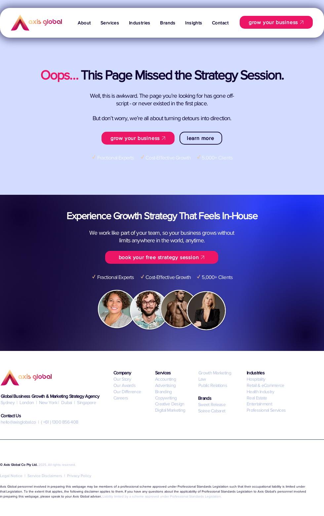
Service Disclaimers (44, 475)
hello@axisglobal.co (18, 422)
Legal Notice (11, 475)
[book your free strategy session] (161, 257)
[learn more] (201, 138)
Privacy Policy (79, 475)
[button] (110, 23)
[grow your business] (276, 22)
